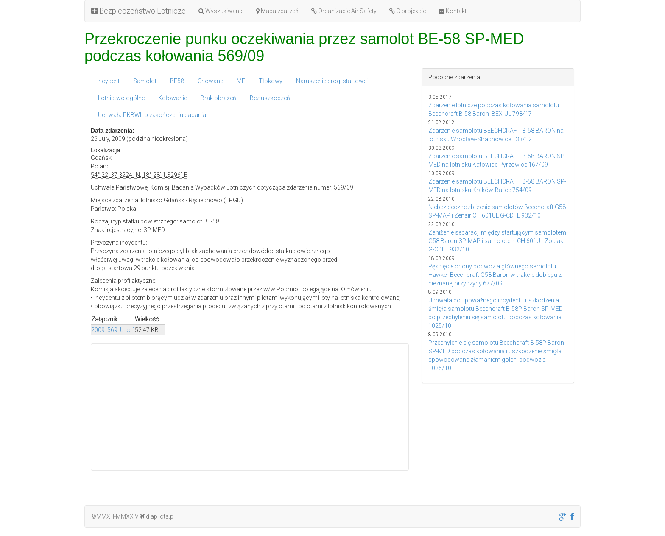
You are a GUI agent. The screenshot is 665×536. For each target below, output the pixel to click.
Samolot (144, 81)
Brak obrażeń (218, 98)
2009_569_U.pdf (112, 330)
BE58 (177, 81)
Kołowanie (172, 98)
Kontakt (453, 11)
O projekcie (407, 11)
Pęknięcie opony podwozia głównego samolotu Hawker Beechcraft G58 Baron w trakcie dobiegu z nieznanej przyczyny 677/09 (495, 275)
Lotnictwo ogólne (121, 98)
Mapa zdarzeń (277, 11)
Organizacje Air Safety (344, 11)
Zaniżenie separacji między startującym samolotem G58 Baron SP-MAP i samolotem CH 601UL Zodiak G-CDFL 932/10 (497, 241)
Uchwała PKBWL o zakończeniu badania (152, 115)
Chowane (210, 81)
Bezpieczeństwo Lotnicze (138, 10)
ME (241, 81)
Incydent (108, 81)
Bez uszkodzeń (270, 98)
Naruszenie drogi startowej (332, 81)
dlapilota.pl (157, 516)
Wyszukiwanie (220, 11)
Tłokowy (270, 81)
